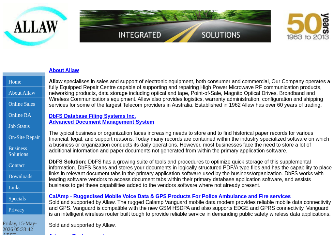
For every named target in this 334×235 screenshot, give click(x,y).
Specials (17, 198)
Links (14, 187)
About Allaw (21, 93)
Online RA (19, 115)
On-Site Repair (24, 137)
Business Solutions (18, 151)
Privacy (16, 209)
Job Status (19, 126)
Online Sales (21, 104)
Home (14, 82)
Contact (16, 165)
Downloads (20, 176)
